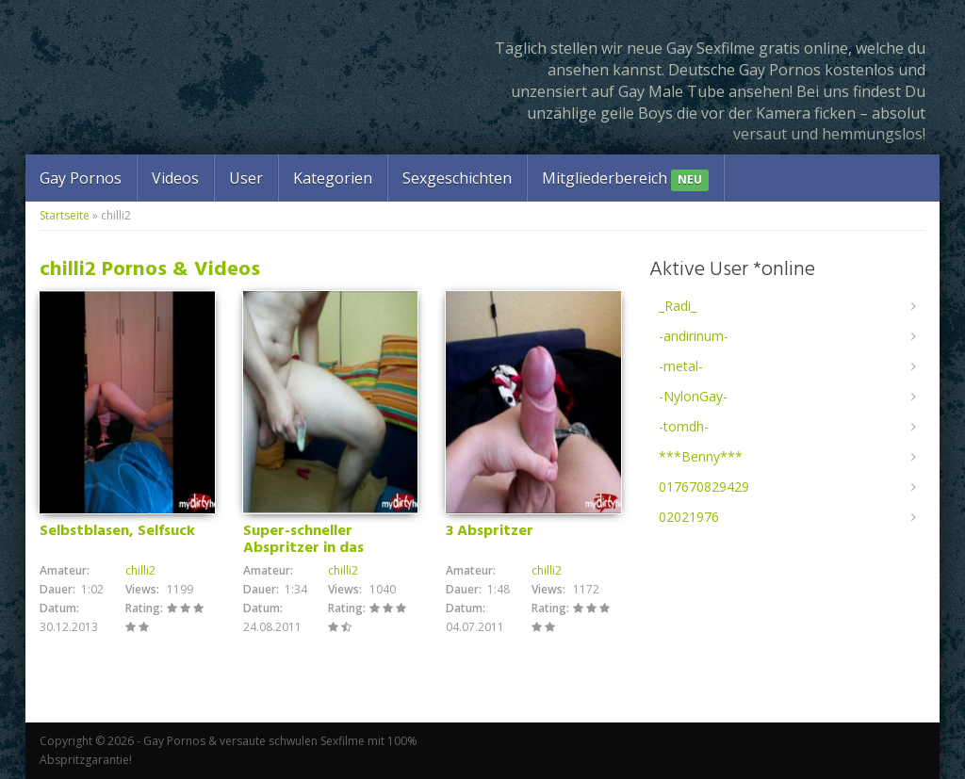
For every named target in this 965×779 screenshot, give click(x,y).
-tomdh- (684, 426)
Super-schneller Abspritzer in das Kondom (303, 548)
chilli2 (140, 570)
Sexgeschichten (457, 178)
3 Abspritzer (489, 531)
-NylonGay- (693, 396)
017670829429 (704, 486)
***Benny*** (701, 456)
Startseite (65, 215)
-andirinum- (693, 336)
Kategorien (332, 178)
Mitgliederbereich (625, 179)
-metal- (681, 366)
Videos (175, 178)
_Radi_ (677, 306)
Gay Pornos (81, 178)
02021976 (689, 517)
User (246, 178)
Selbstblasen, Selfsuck (117, 531)
